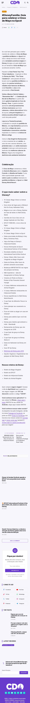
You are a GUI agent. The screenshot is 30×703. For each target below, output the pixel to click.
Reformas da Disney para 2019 (14, 351)
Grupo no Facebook (18, 415)
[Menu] (3, 2)
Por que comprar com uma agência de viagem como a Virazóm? (19, 624)
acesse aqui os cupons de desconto (13, 422)
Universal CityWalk (8, 645)
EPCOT (4, 11)
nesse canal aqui (11, 420)
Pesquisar (24, 672)
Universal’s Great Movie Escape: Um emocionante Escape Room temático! (16, 663)
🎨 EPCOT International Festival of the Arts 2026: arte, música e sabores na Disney (14, 504)
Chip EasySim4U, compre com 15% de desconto (19, 632)
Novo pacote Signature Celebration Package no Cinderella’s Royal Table (22, 439)
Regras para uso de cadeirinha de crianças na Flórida (19, 615)
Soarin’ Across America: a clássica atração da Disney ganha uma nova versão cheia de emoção (14, 530)
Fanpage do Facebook (15, 413)
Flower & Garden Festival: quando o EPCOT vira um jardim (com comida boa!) (14, 479)
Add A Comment (15, 540)
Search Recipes (6, 670)
